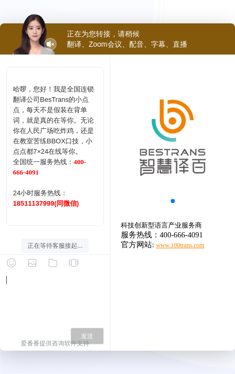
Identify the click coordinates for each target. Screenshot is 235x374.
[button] (173, 201)
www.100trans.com (180, 245)
